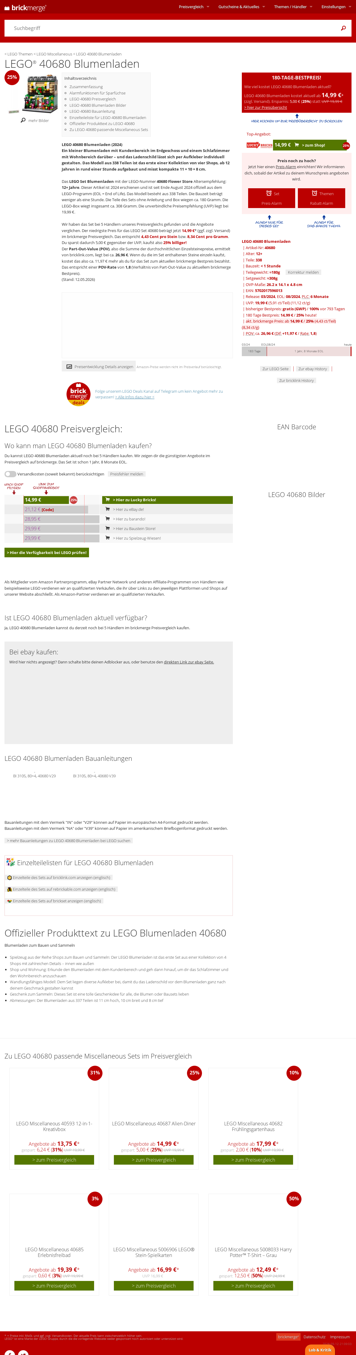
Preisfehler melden (126, 474)
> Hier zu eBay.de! (123, 509)
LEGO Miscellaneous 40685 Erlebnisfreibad (54, 1252)
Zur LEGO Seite (276, 368)
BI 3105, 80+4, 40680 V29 (34, 775)
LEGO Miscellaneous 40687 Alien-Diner (154, 1123)
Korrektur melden (303, 272)
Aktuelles (238, 6)
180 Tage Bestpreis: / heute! (281, 315)
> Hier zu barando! (124, 519)
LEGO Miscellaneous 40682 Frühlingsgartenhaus (253, 1126)
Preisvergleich (191, 6)
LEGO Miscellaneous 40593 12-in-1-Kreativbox (54, 1126)
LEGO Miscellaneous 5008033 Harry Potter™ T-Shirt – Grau (253, 1252)
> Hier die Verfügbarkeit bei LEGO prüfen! (47, 552)
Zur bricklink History (296, 380)
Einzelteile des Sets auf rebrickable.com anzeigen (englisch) (61, 889)
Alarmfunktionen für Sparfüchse (98, 93)
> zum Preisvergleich (54, 1160)
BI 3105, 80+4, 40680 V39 (94, 775)
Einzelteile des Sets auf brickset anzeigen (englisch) (54, 901)
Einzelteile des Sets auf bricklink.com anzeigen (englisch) (58, 877)
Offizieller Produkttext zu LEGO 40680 (102, 123)
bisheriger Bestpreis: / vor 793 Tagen (295, 308)
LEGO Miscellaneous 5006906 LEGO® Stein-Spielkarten (153, 1252)
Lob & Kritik (320, 1350)
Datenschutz (314, 1336)
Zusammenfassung (86, 86)
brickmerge (288, 1336)
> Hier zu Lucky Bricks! (129, 499)
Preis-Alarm (286, 166)
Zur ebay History (312, 368)
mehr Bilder (33, 121)
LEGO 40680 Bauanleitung (92, 111)
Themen (290, 6)
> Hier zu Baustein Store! (129, 528)
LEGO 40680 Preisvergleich (93, 99)
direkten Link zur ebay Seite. (189, 662)
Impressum (340, 1336)
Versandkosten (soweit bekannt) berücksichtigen (60, 474)
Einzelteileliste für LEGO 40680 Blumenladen (108, 117)
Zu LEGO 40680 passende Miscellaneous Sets (109, 129)
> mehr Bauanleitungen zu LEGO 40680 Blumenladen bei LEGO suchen (68, 840)
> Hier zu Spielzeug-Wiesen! (132, 538)
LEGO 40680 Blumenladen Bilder (98, 105)
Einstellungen (334, 6)
